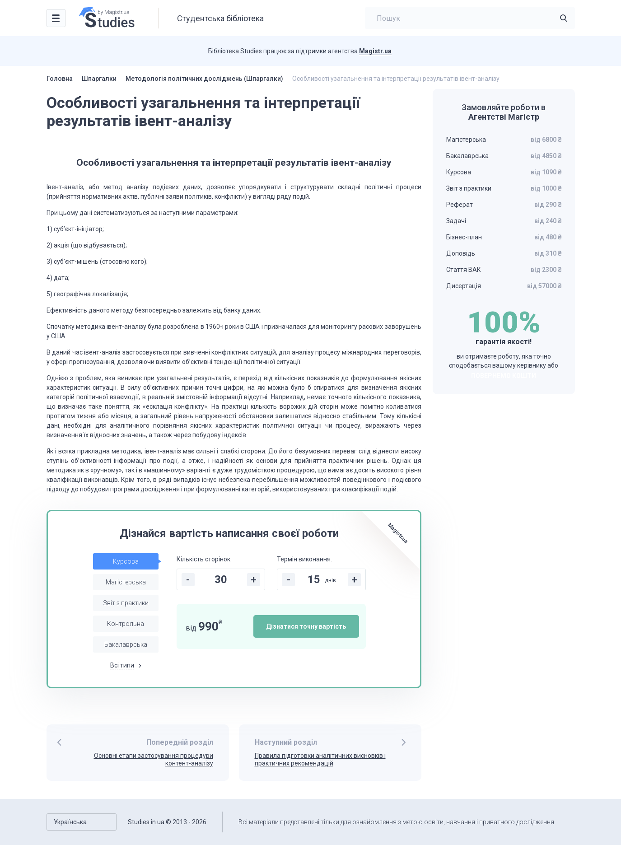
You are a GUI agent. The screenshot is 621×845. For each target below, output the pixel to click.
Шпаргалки (99, 78)
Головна (60, 78)
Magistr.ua (375, 51)
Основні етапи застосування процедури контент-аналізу (153, 759)
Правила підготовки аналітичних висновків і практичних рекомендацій (320, 759)
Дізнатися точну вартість (306, 626)
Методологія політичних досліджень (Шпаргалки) (204, 78)
